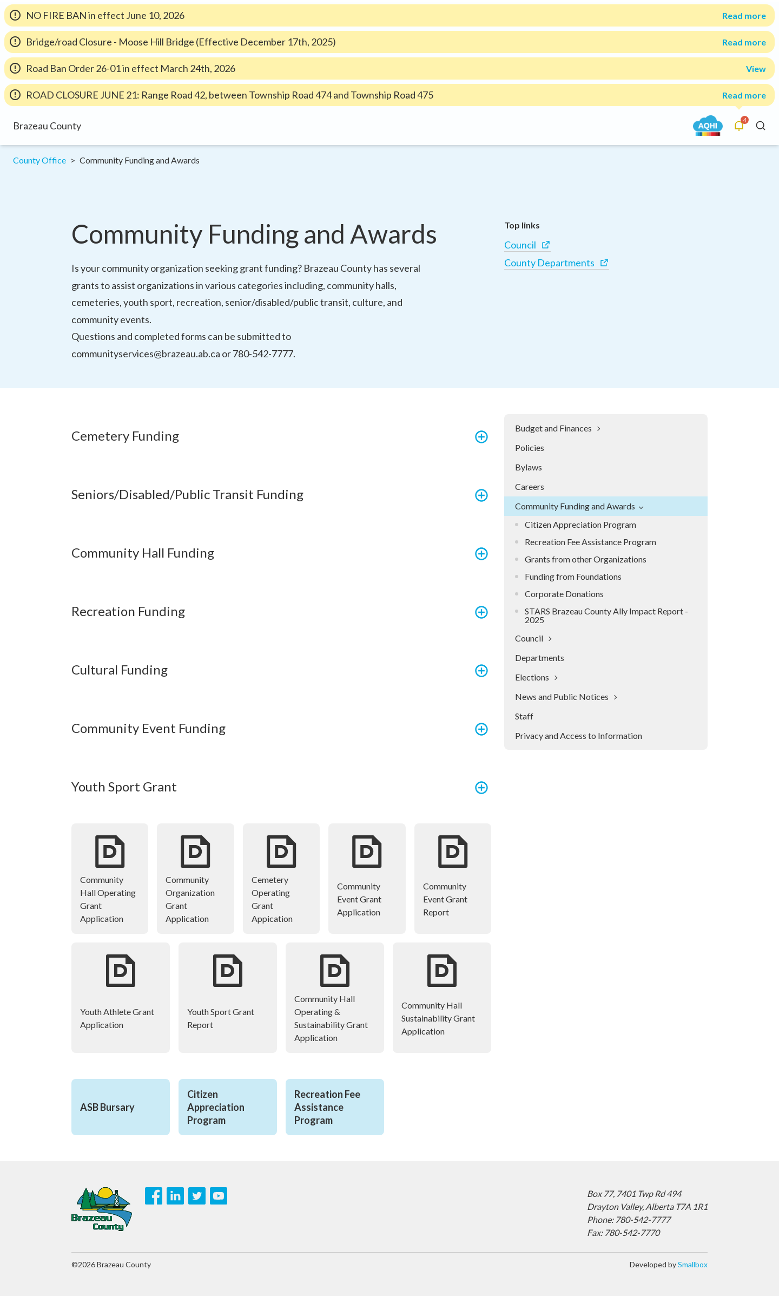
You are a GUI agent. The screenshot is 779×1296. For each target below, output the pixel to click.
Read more (744, 15)
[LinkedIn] (175, 1196)
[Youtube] (218, 1196)
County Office (39, 160)
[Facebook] (153, 1196)
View (756, 68)
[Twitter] (197, 1196)
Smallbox (693, 1264)
